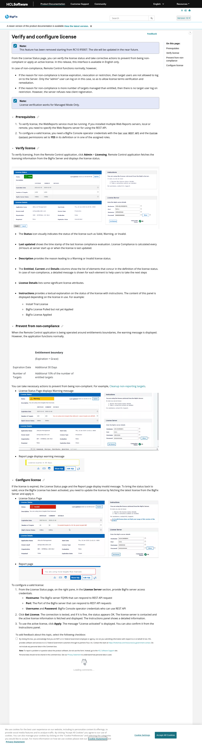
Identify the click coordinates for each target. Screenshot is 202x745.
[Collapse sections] (182, 10)
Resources (182, 4)
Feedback (152, 33)
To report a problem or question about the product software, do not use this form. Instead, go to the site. (68, 650)
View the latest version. (76, 26)
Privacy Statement (74, 654)
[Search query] (132, 18)
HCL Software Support (106, 650)
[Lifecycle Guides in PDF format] (186, 10)
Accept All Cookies (166, 735)
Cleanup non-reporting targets (127, 385)
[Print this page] (190, 10)
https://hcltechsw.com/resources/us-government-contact (130, 642)
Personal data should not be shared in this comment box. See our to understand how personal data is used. (65, 654)
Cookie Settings (142, 735)
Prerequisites (172, 48)
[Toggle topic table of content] (190, 32)
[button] (13, 117)
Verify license (172, 53)
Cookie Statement (98, 739)
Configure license (174, 65)
